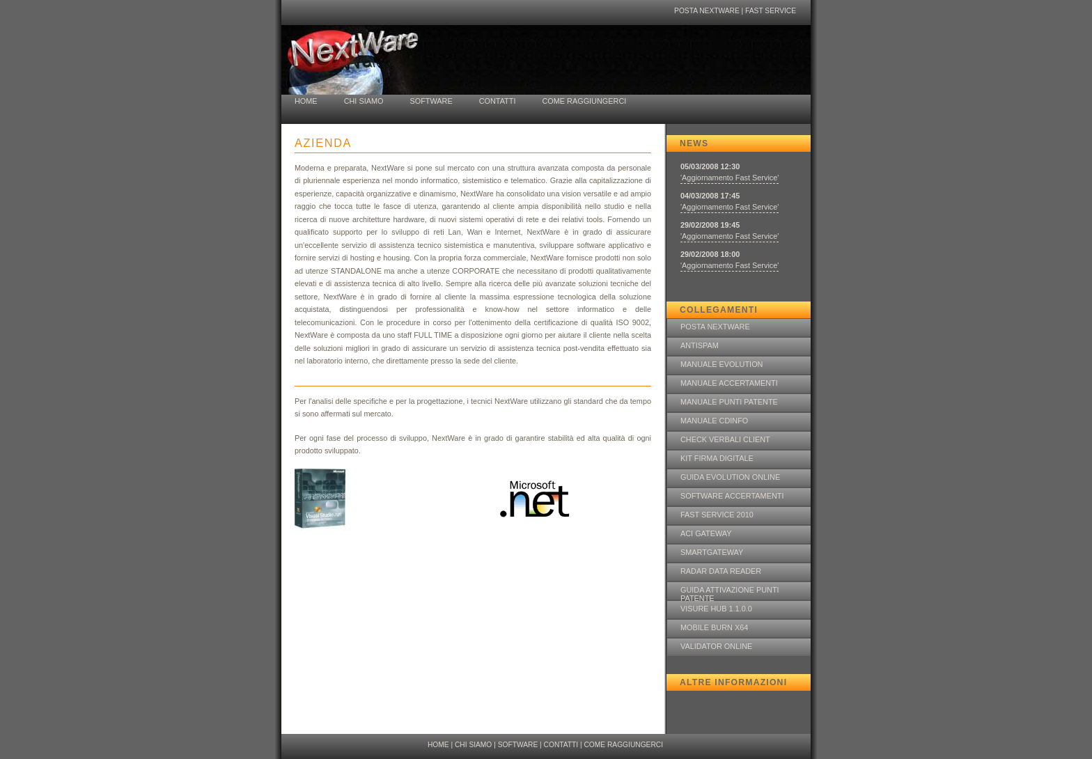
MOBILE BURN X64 (714, 627)
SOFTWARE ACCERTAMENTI (731, 496)
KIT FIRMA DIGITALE (717, 458)
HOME (306, 101)
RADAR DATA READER (720, 571)
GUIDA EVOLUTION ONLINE (730, 477)
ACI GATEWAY (706, 533)
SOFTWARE (431, 101)
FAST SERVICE (770, 11)
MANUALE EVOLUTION (721, 364)
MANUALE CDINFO (714, 420)
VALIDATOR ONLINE (716, 646)
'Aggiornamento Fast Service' (729, 177)
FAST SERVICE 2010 (717, 514)
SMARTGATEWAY (711, 552)
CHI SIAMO (364, 101)
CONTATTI (497, 101)
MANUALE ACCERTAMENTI (729, 383)
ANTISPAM (699, 345)
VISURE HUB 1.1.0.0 (716, 608)
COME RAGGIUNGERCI (584, 101)
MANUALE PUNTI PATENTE (729, 402)
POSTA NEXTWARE (707, 11)
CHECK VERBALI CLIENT (725, 439)
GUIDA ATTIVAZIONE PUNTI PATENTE (729, 593)
